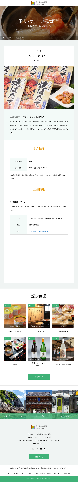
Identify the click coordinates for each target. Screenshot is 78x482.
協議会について (67, 473)
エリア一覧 (28, 473)
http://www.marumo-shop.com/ (39, 231)
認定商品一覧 (39, 377)
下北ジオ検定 (57, 473)
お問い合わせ (39, 457)
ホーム (9, 473)
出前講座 (49, 473)
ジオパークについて (18, 473)
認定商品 (42, 473)
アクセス (35, 473)
